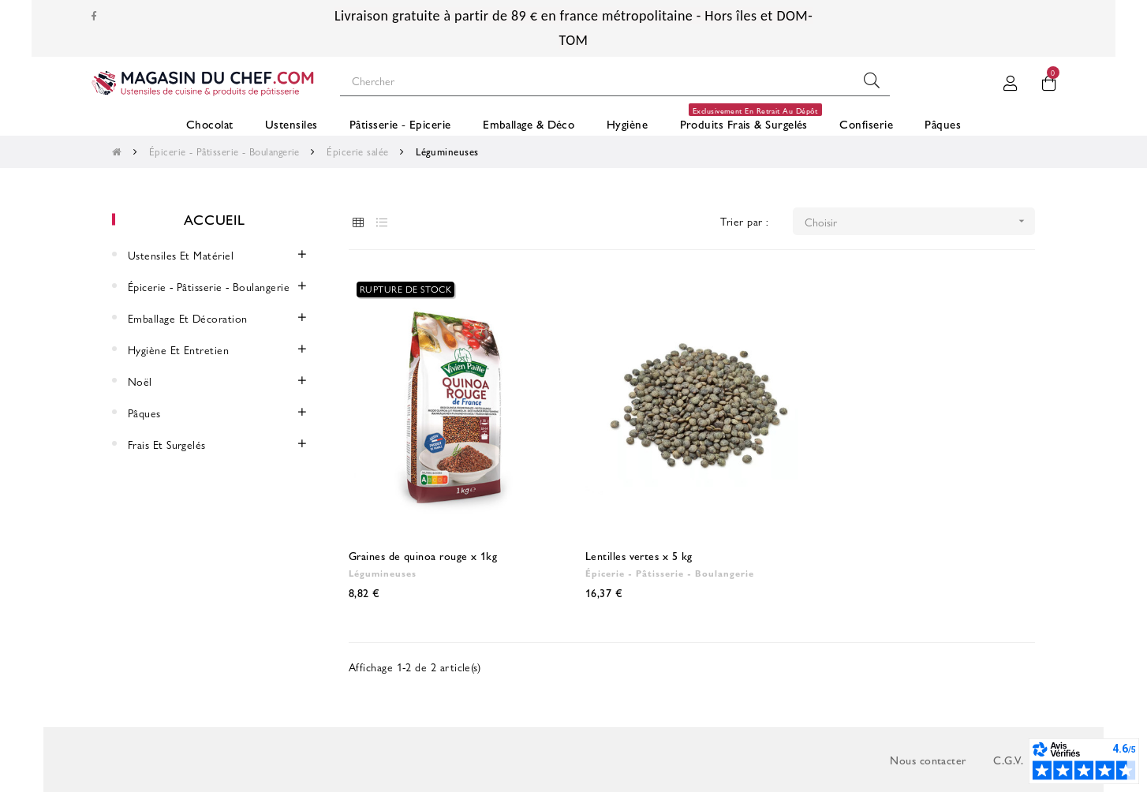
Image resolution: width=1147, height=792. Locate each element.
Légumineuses (383, 572)
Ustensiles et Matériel (181, 255)
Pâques (144, 412)
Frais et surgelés (167, 444)
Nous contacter (928, 760)
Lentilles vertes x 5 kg (639, 555)
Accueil (214, 219)
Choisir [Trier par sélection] (920, 221)
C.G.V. (1008, 760)
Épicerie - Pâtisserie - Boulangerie (209, 286)
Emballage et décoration (188, 318)
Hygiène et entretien (178, 349)
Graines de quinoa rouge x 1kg (423, 555)
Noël (140, 381)
